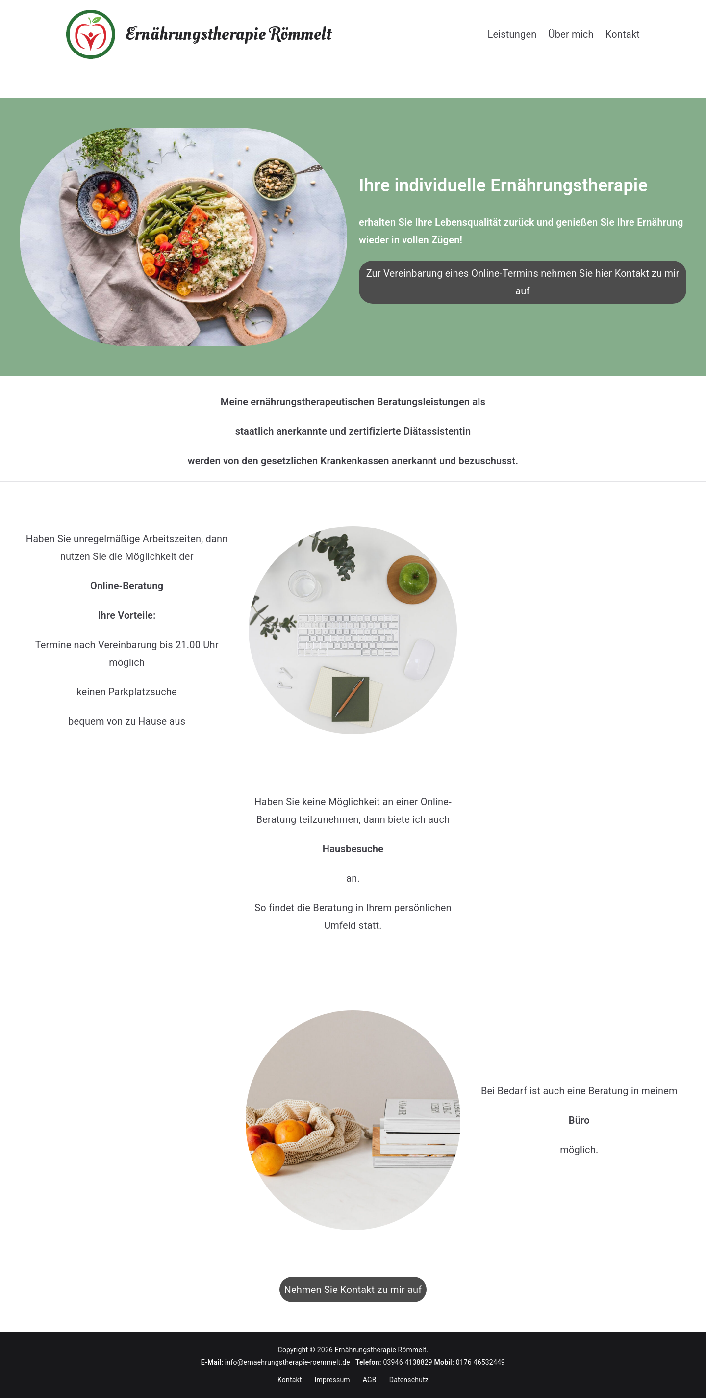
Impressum (332, 1380)
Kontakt (622, 34)
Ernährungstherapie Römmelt (228, 34)
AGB (370, 1380)
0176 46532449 (480, 1362)
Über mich (571, 34)
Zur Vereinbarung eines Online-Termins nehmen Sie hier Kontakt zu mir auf (523, 282)
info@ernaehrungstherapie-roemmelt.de (290, 1362)
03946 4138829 (407, 1362)
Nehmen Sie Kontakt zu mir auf (353, 1289)
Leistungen (511, 34)
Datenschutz (409, 1380)
